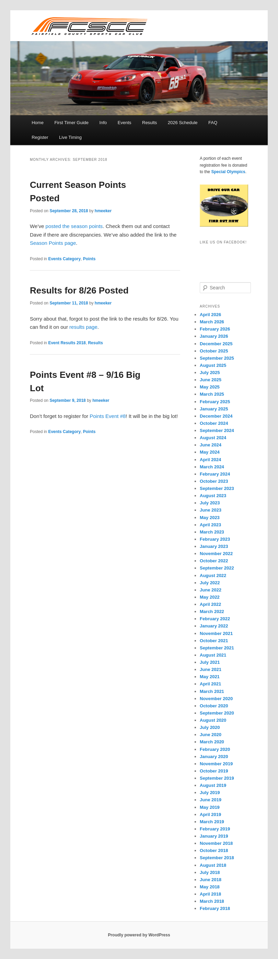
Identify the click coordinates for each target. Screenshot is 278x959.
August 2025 (213, 365)
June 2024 (210, 444)
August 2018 (213, 865)
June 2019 (210, 799)
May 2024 (210, 452)
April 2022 (210, 604)
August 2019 (213, 785)
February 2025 (215, 401)
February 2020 (215, 749)
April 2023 (210, 524)
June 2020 (210, 734)
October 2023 (214, 481)
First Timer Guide (71, 122)
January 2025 (214, 408)
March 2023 (212, 532)
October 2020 (214, 705)
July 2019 (210, 792)
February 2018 (215, 908)
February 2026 (215, 329)
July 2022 (210, 582)
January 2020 (214, 756)
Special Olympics (228, 171)
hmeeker (103, 210)
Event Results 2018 (66, 342)
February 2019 (215, 828)
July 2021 (210, 662)
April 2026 (210, 314)
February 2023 (215, 539)
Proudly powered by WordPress (139, 935)
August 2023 (213, 495)
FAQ (212, 122)
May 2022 (210, 597)
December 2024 (216, 416)
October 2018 (214, 850)
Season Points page (53, 243)
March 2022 (212, 611)
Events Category (64, 258)
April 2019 (210, 814)
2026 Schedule (183, 122)
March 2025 (212, 394)
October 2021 (214, 640)
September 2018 (217, 857)
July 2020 (210, 727)
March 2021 (212, 691)
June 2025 (210, 379)
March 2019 (212, 821)
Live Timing (70, 137)
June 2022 (210, 589)
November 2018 (216, 843)
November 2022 (216, 553)
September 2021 (217, 647)
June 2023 (210, 510)
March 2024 (212, 466)
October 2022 (214, 560)
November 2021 (216, 633)
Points (89, 258)
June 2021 (210, 669)
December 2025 (216, 343)
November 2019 (216, 763)
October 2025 (214, 350)
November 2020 (216, 698)
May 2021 (210, 676)
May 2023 (210, 517)
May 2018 (210, 886)
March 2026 (212, 321)
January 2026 (214, 336)
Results (149, 122)
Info (103, 122)
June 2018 (210, 879)
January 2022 (214, 625)
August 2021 (213, 655)
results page (83, 327)
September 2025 (217, 358)
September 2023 (217, 488)
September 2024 (217, 430)
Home (38, 122)
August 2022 (213, 575)
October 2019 (214, 771)
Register (40, 137)
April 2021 (210, 683)
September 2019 (217, 778)
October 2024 (214, 423)
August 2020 (213, 720)
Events (124, 122)
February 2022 (215, 618)
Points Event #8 (108, 416)
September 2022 (217, 568)
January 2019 (214, 836)
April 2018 (210, 894)
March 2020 (212, 741)
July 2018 (210, 872)
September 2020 (217, 713)
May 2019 (210, 807)
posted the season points (74, 226)
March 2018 (212, 901)
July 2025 (210, 372)
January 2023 (214, 546)
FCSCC (89, 25)
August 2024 (213, 437)
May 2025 (210, 386)
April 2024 (210, 459)
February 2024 (215, 474)
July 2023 (210, 502)
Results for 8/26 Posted (79, 290)
